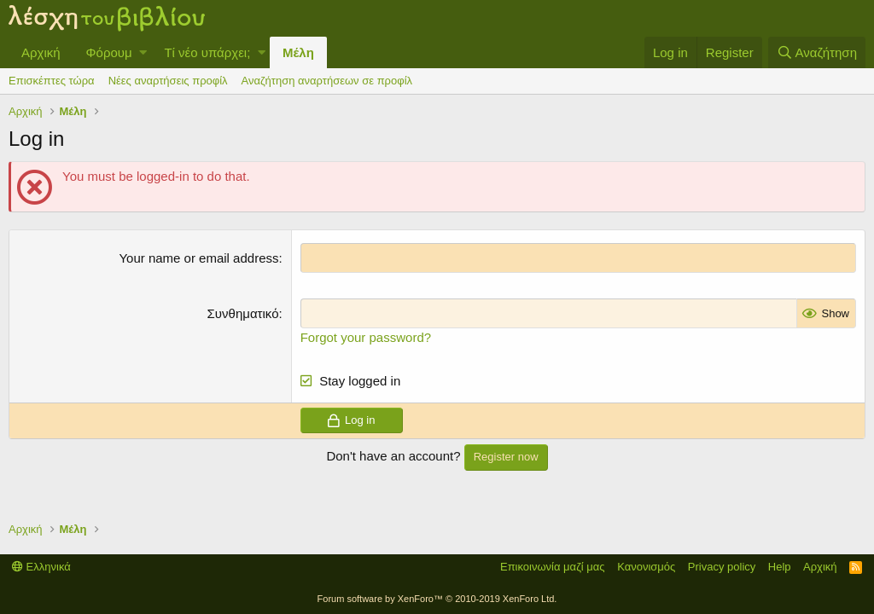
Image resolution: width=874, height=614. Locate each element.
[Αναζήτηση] (816, 52)
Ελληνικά (41, 566)
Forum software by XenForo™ (437, 599)
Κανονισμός (646, 566)
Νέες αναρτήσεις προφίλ (168, 80)
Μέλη (298, 52)
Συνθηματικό (243, 313)
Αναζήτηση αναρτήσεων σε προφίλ (327, 80)
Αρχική (41, 52)
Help (779, 566)
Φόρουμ (109, 52)
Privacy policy (721, 566)
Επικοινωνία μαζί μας (552, 566)
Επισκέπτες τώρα (52, 80)
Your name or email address (198, 258)
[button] (143, 52)
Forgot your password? (365, 337)
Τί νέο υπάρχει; (207, 52)
